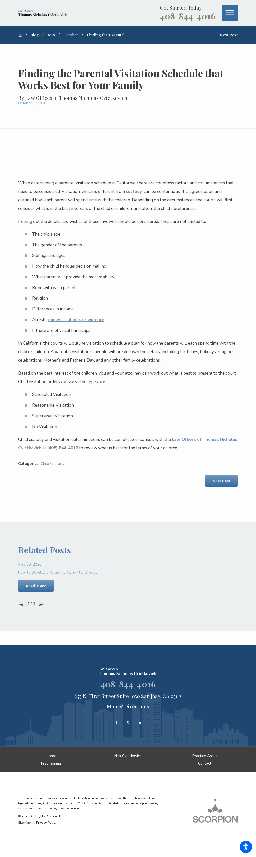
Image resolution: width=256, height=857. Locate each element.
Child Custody (52, 463)
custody (134, 191)
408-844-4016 (188, 16)
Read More (36, 585)
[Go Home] (22, 35)
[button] (246, 847)
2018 (51, 35)
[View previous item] (21, 604)
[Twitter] (128, 722)
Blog (35, 35)
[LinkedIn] (139, 722)
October (71, 35)
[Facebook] (116, 722)
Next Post (221, 481)
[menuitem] (51, 756)
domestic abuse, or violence (76, 320)
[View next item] (41, 604)
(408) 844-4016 (62, 448)
